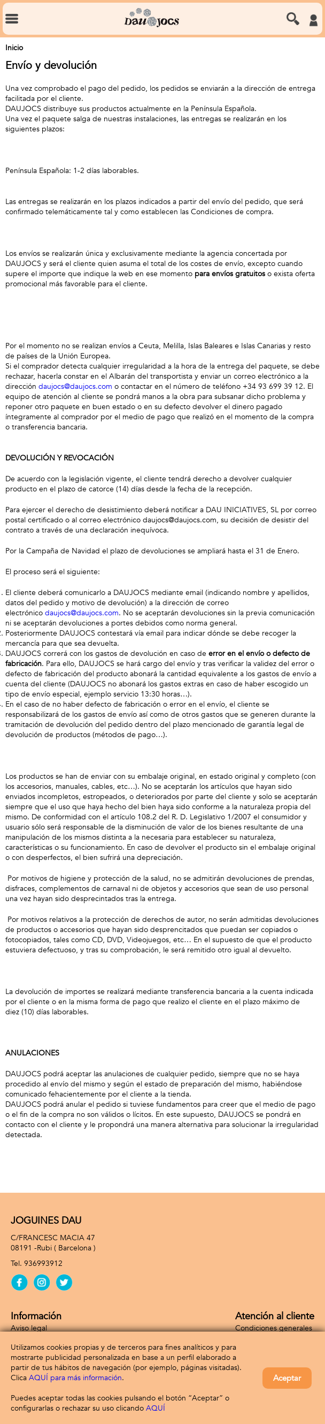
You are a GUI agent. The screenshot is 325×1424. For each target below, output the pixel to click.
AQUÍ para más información (75, 1378)
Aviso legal (29, 1328)
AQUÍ (155, 1408)
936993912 (43, 1263)
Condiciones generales (273, 1328)
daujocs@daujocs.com (75, 386)
